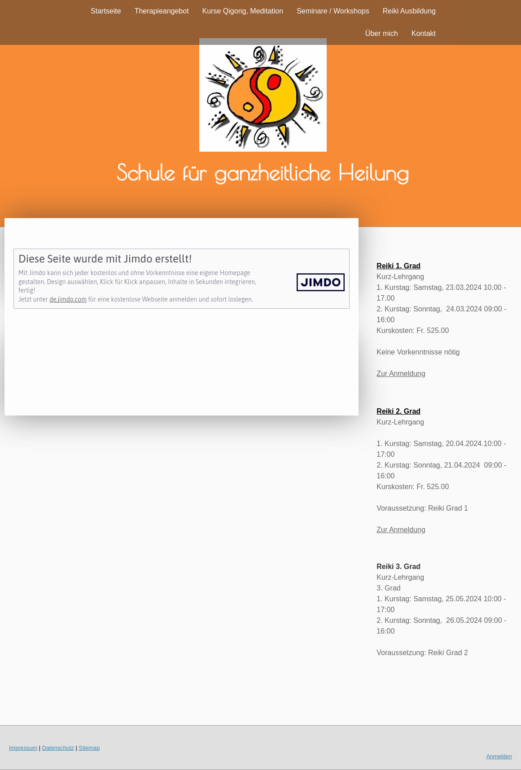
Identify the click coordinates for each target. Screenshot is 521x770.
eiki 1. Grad (401, 266)
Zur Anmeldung (401, 373)
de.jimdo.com (68, 299)
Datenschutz (58, 747)
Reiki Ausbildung (409, 11)
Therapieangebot (162, 11)
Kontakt (424, 33)
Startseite (106, 11)
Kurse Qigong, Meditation (243, 11)
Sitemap (89, 747)
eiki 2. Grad (401, 411)
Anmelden (499, 756)
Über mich (381, 33)
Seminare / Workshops (333, 11)
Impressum (23, 747)
